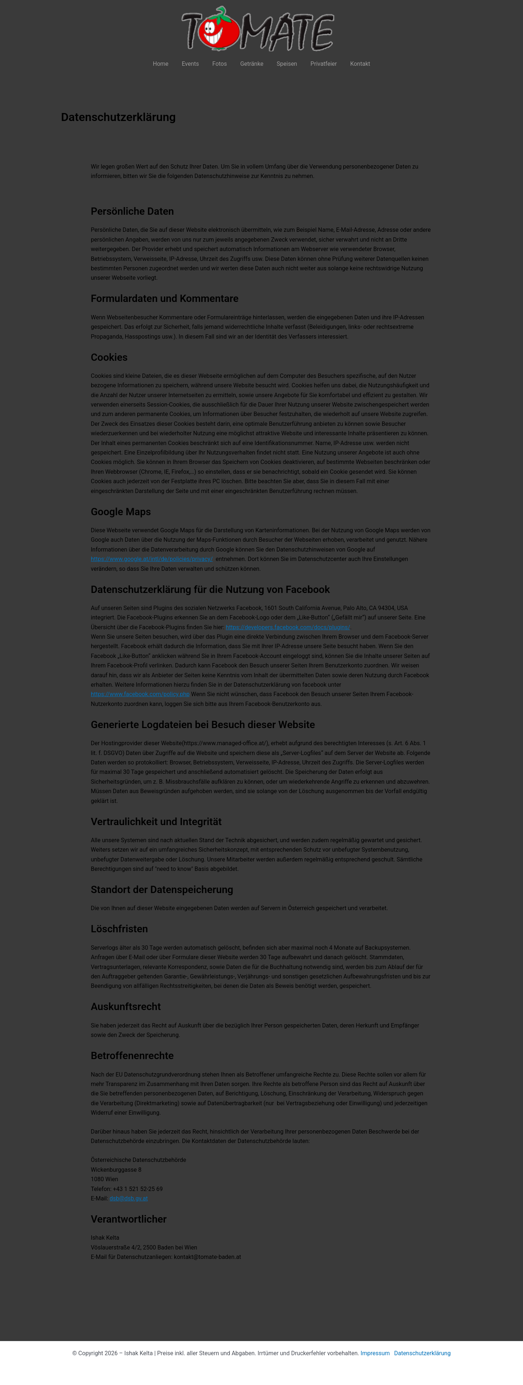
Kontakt (355, 63)
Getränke (251, 63)
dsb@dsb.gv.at (129, 1198)
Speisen (285, 63)
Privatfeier (320, 63)
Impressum (375, 1353)
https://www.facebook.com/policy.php (140, 694)
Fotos (221, 63)
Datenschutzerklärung (422, 1353)
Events (193, 63)
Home (166, 63)
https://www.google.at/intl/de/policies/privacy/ (152, 559)
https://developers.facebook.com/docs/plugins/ (288, 627)
